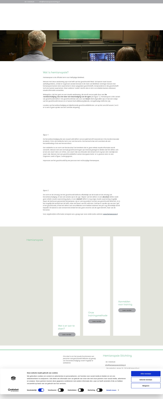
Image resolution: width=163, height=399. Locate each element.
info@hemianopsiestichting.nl (49, 2)
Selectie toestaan (146, 281)
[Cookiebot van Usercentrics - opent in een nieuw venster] (13, 291)
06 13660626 (29, 2)
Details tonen (111, 291)
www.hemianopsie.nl (110, 214)
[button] (66, 334)
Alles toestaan (146, 275)
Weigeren (145, 287)
